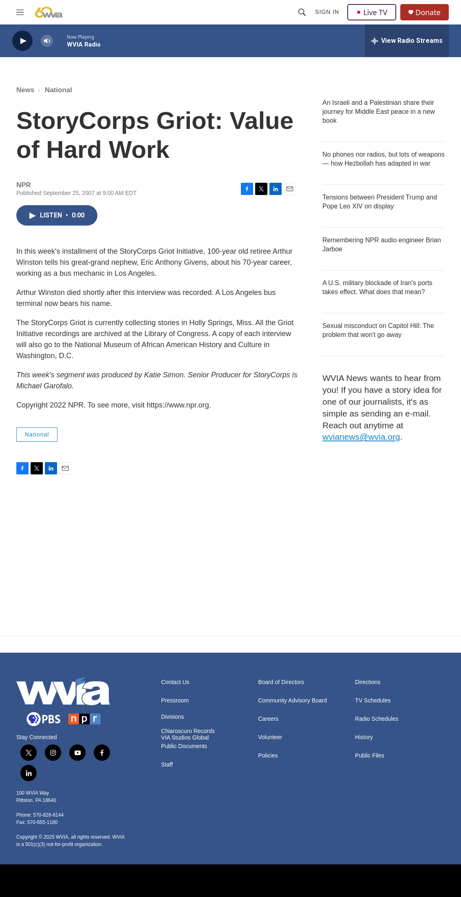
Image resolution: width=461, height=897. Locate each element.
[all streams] (407, 40)
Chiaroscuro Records (188, 731)
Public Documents (184, 746)
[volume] (47, 41)
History (364, 737)
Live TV (371, 12)
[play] (22, 41)
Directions (367, 682)
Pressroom (175, 701)
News (25, 90)
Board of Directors (281, 682)
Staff (167, 765)
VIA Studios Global (185, 738)
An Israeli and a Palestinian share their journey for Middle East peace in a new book (378, 111)
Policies (268, 756)
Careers (268, 719)
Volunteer (270, 737)
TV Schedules (372, 701)
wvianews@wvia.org (361, 436)
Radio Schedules (376, 719)
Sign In (327, 12)
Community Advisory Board (292, 701)
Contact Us (175, 682)
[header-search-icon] (302, 12)
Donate (428, 12)
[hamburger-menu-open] (20, 12)
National (58, 90)
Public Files (369, 756)
